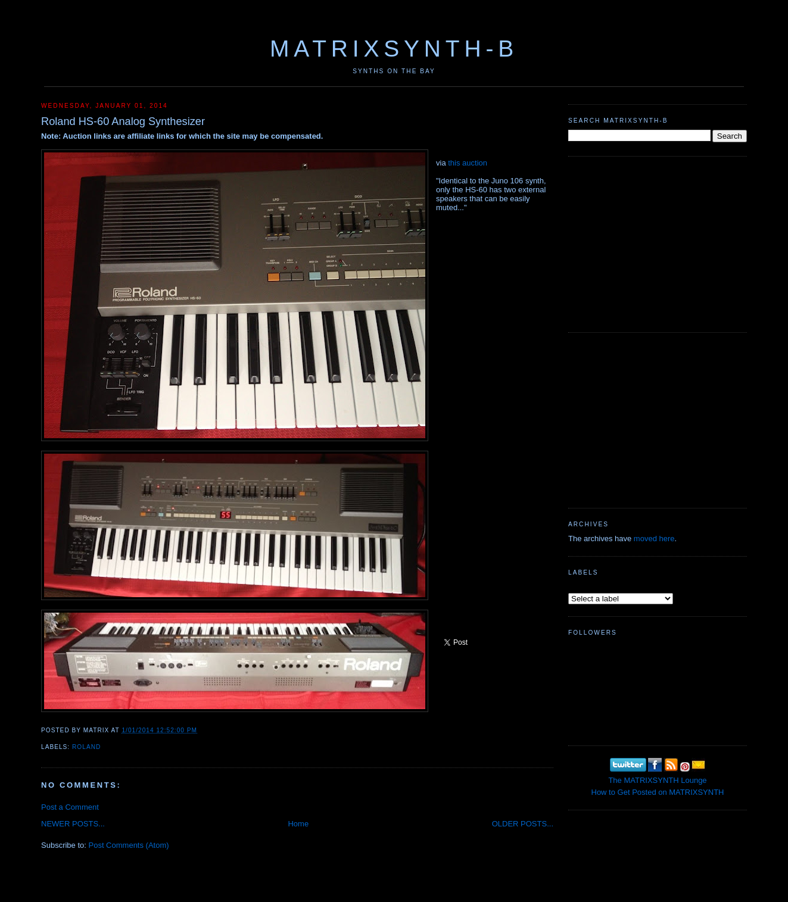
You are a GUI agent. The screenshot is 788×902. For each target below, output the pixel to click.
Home (298, 823)
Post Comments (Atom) (129, 845)
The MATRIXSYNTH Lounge (657, 780)
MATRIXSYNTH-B (394, 48)
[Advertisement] (657, 242)
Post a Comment (70, 807)
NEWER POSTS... (73, 823)
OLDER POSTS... (522, 823)
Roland (86, 747)
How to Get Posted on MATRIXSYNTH (657, 792)
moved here (654, 538)
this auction (467, 162)
